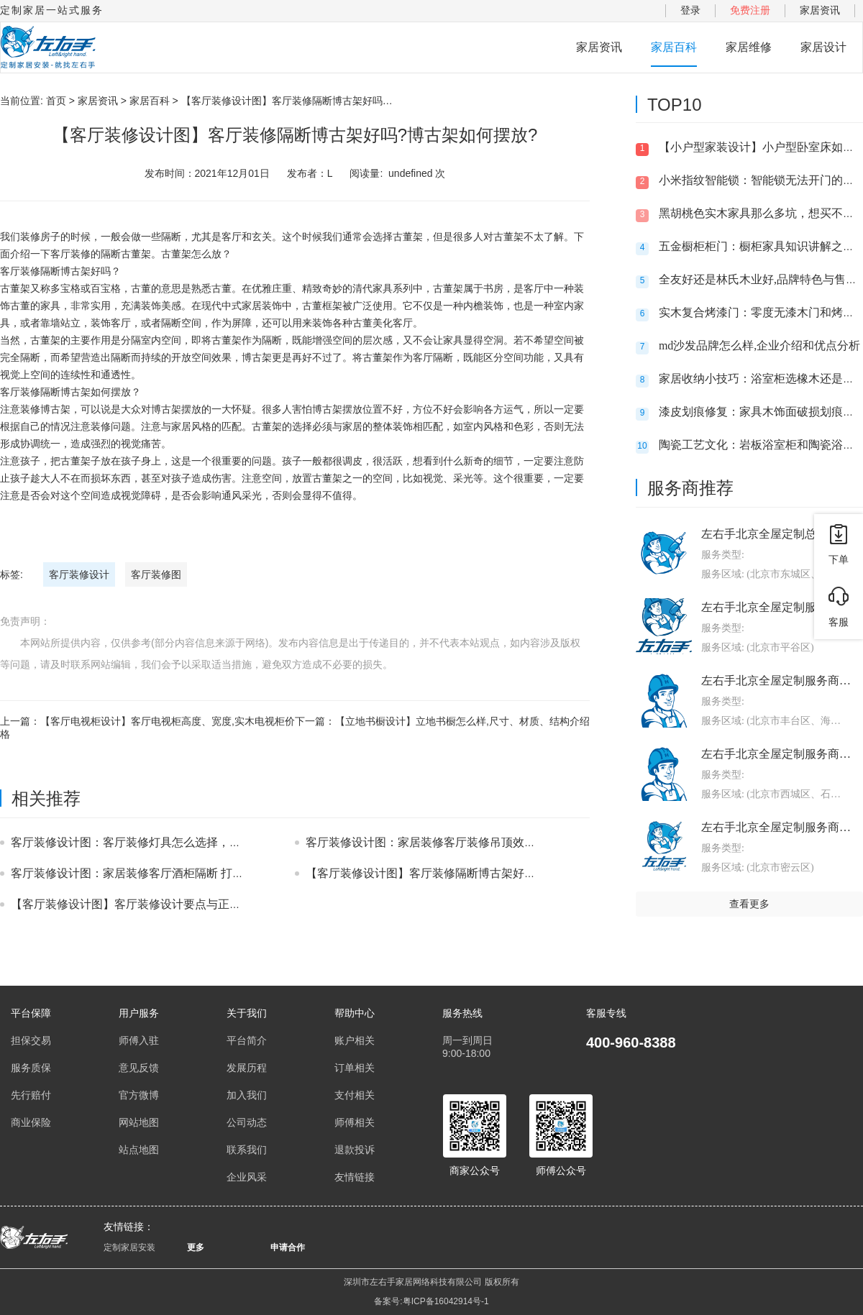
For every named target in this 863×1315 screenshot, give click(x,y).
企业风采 (247, 1177)
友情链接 (354, 1177)
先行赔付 (31, 1095)
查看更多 (749, 903)
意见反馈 (139, 1067)
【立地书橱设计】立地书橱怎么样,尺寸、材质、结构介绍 (462, 721)
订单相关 (354, 1067)
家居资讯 (820, 10)
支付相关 (354, 1095)
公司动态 (247, 1122)
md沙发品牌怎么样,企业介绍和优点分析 (759, 345)
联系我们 (247, 1149)
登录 (690, 10)
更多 (195, 1247)
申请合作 (287, 1247)
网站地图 (139, 1122)
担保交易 (31, 1040)
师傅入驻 (139, 1040)
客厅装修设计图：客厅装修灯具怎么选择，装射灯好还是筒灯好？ (177, 842)
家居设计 (823, 47)
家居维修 (749, 47)
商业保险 (31, 1122)
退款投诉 (354, 1149)
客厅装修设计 (79, 574)
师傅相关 (354, 1122)
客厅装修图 (156, 574)
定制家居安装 (129, 1247)
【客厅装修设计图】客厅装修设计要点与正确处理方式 (149, 904)
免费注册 (750, 10)
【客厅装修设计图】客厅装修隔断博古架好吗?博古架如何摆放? (466, 873)
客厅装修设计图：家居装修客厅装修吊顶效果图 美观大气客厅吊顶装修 (485, 842)
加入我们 (247, 1095)
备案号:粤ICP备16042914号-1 (431, 1301)
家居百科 (674, 47)
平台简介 (247, 1040)
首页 (56, 100)
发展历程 (247, 1067)
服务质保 (31, 1067)
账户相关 (354, 1040)
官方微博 (139, 1095)
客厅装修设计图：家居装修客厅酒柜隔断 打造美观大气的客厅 (167, 873)
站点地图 (139, 1149)
